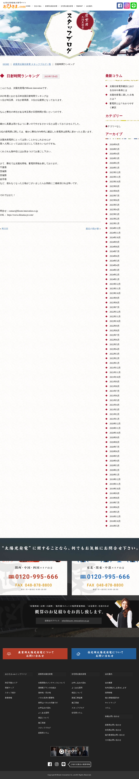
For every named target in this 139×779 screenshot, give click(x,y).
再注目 (5, 229)
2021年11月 (115, 372)
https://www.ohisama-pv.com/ (20, 215)
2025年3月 (114, 214)
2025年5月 (114, 205)
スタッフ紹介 (10, 693)
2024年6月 (114, 256)
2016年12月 (115, 516)
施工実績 (41, 723)
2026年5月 (114, 149)
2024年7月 (114, 251)
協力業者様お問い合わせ (115, 735)
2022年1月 (114, 363)
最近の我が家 (92, 229)
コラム (107, 708)
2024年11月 (115, 233)
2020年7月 (114, 447)
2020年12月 (115, 423)
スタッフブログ (44, 728)
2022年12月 (115, 312)
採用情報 (108, 693)
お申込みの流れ (44, 708)
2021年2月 (114, 414)
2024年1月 (114, 279)
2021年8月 (114, 386)
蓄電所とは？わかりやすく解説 (122, 105)
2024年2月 (114, 274)
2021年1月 (114, 419)
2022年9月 (114, 326)
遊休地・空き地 (44, 693)
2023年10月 (115, 293)
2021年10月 (115, 377)
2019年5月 (114, 512)
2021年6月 (114, 395)
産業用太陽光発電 (51, 6)
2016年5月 (114, 526)
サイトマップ (110, 703)
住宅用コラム (77, 713)
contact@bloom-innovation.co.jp (23, 211)
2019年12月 (115, 479)
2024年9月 (114, 242)
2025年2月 (114, 219)
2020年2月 (114, 470)
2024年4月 (114, 265)
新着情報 (8, 698)
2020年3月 (114, 465)
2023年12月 (115, 284)
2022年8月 (114, 330)
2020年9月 (114, 437)
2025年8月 (114, 191)
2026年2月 (114, 163)
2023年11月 (115, 288)
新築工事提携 (77, 698)
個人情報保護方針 (112, 698)
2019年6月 (114, 507)
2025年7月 (114, 195)
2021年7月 (114, 391)
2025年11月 (115, 177)
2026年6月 (114, 144)
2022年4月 (114, 349)
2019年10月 (115, 488)
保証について (43, 718)
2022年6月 (114, 340)
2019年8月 (114, 498)
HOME (28, 6)
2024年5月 (114, 261)
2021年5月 (114, 400)
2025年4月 (114, 209)
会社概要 (108, 683)
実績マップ (9, 688)
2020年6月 (114, 451)
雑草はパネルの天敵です (48, 703)
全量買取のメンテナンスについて (51, 683)
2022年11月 (115, 316)
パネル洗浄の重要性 (46, 698)
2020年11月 (115, 428)
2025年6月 (114, 200)
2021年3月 (114, 409)
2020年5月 (114, 456)
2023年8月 (114, 302)
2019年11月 (115, 484)
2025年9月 (114, 186)
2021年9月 (114, 381)
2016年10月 (115, 521)
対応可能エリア (11, 683)
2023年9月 (114, 298)
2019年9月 (114, 493)
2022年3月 (114, 354)
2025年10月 (115, 181)
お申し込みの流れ (79, 683)
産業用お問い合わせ (113, 725)
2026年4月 (114, 153)
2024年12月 (115, 228)
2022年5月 (114, 344)
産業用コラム (43, 733)
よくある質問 (43, 713)
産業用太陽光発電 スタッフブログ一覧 (32, 64)
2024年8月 (114, 247)
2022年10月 (115, 321)
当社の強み (38, 6)
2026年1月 (114, 168)
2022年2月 (114, 358)
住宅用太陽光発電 (67, 6)
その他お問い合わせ (113, 740)
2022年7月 (114, 335)
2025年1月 (114, 223)
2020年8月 (114, 442)
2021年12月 (115, 368)
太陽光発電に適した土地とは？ (122, 97)
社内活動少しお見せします (115, 688)
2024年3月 (114, 270)
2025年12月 (115, 172)
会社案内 (89, 6)
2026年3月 (114, 158)
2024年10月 (115, 237)
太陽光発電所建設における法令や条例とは (122, 88)
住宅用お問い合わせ (113, 730)
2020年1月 (114, 474)
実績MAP (79, 6)
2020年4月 (114, 461)
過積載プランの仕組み (47, 688)
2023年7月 (114, 307)
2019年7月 (114, 502)
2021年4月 (114, 405)
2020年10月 (115, 433)
